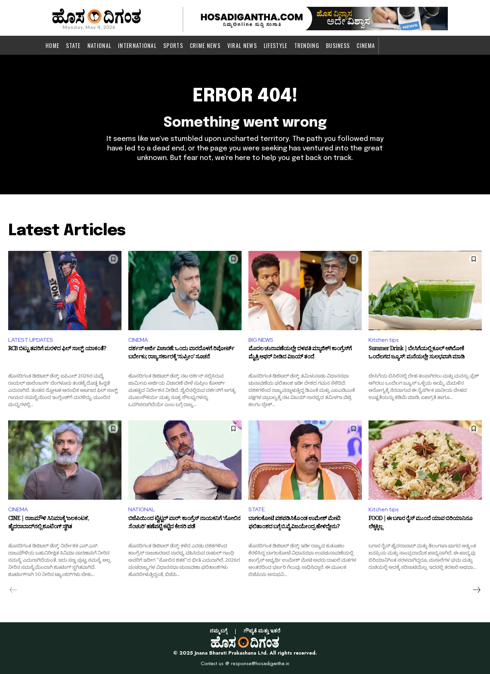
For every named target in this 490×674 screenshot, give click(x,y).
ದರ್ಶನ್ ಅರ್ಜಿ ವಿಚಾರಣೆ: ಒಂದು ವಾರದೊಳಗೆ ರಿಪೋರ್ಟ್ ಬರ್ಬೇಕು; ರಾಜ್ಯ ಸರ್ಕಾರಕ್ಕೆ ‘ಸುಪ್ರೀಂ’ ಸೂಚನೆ (181, 354)
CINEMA (138, 339)
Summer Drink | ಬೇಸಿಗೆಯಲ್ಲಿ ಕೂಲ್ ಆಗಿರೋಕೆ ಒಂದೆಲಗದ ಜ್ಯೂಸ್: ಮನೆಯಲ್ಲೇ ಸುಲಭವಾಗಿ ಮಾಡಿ (416, 354)
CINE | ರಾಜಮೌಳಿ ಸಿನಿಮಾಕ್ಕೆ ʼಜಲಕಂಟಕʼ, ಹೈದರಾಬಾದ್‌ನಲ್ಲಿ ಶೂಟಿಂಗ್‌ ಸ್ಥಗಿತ (48, 523)
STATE (256, 509)
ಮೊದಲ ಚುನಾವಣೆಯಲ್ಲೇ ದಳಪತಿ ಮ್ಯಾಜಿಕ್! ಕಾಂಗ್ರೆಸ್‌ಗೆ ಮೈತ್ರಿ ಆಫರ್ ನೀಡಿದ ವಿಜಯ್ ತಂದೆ (300, 354)
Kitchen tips (384, 339)
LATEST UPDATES (30, 339)
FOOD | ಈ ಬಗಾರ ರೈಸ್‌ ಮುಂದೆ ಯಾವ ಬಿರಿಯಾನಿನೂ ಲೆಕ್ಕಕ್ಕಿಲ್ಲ (420, 523)
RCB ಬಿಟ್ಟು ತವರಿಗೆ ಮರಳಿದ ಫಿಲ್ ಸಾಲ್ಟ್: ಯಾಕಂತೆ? (57, 350)
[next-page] (476, 590)
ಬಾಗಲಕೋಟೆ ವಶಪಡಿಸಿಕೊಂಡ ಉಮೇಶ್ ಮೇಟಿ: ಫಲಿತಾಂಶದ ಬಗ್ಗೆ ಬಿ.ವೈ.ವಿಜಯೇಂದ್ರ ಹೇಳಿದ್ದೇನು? (294, 523)
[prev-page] (13, 590)
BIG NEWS (260, 339)
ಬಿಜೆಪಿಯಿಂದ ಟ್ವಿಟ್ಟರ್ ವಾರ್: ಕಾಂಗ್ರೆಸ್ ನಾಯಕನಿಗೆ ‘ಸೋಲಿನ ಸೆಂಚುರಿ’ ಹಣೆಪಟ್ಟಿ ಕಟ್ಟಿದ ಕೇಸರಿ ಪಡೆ (184, 523)
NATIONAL (141, 509)
